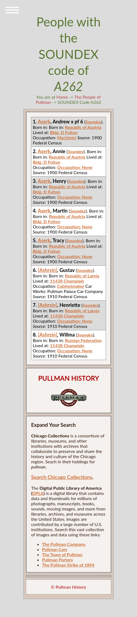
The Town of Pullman (62, 554)
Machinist (66, 137)
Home (62, 96)
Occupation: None (75, 167)
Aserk (44, 122)
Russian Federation (83, 340)
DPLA (38, 493)
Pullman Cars (54, 549)
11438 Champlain (67, 280)
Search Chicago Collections (61, 477)
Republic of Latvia (82, 275)
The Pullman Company (64, 544)
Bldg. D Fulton (63, 132)
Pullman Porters (57, 559)
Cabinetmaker (70, 286)
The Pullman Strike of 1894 (68, 564)
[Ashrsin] (47, 270)
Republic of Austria (83, 127)
